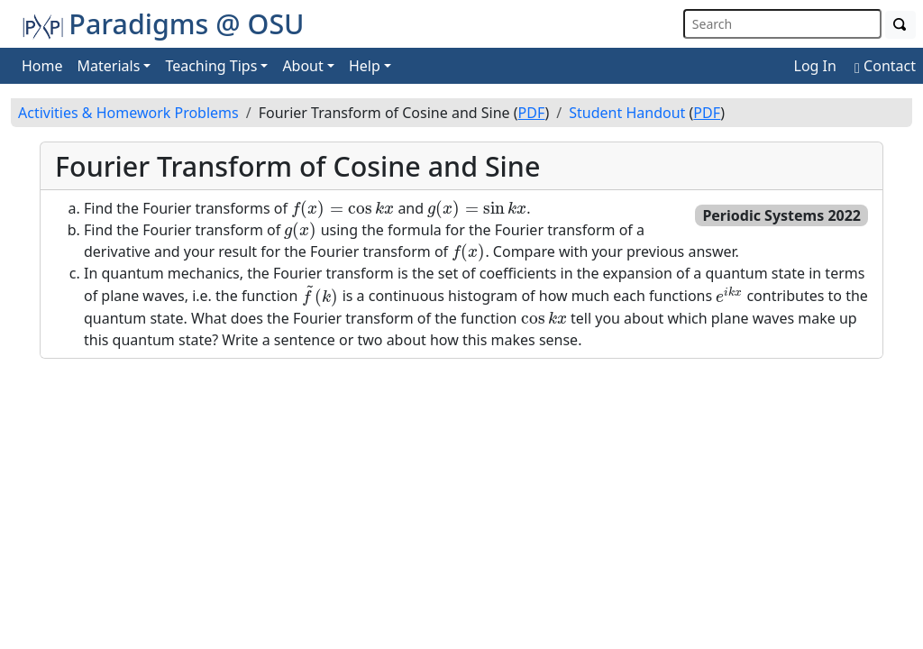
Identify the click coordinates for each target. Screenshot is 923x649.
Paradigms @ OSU (163, 23)
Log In (815, 66)
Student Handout (627, 113)
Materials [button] (109, 66)
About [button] (302, 66)
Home (42, 66)
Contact (885, 66)
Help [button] (364, 66)
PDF (531, 113)
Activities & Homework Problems (128, 113)
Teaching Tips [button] (211, 66)
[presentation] (342, 209)
